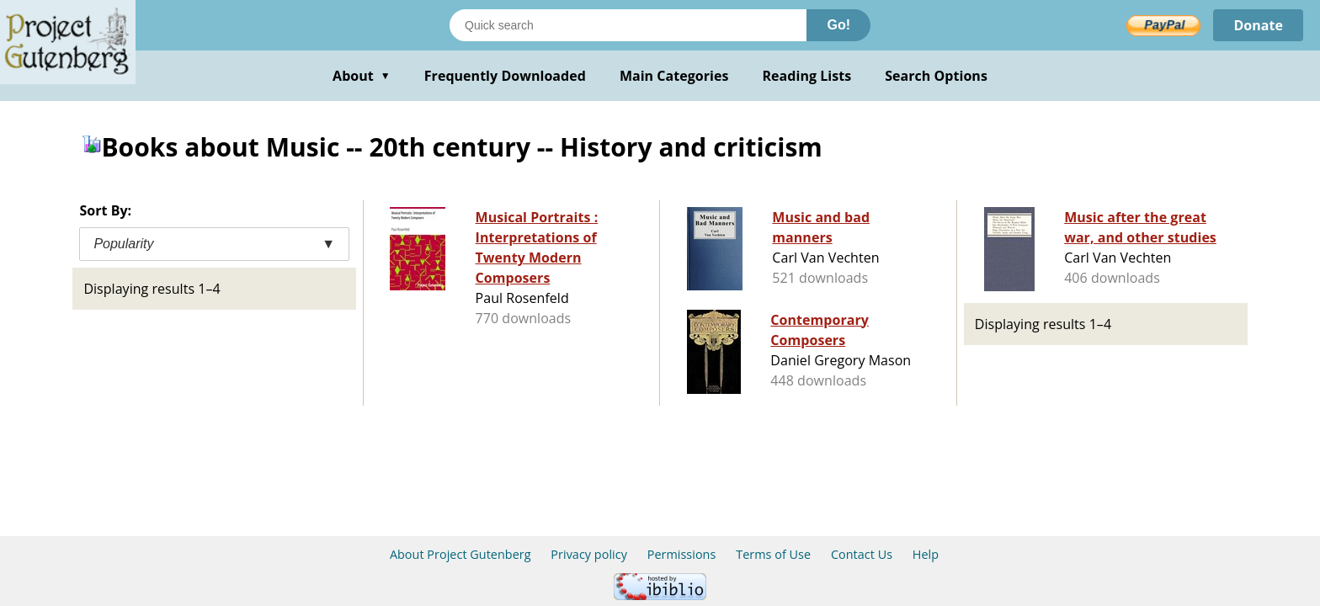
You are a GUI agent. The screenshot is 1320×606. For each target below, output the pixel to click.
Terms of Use (773, 554)
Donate (1258, 25)
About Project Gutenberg (460, 554)
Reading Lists (807, 75)
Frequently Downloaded (505, 75)
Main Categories (674, 75)
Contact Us (861, 554)
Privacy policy (589, 554)
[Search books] (628, 25)
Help (926, 554)
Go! (838, 25)
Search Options (936, 75)
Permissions (681, 554)
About (362, 76)
